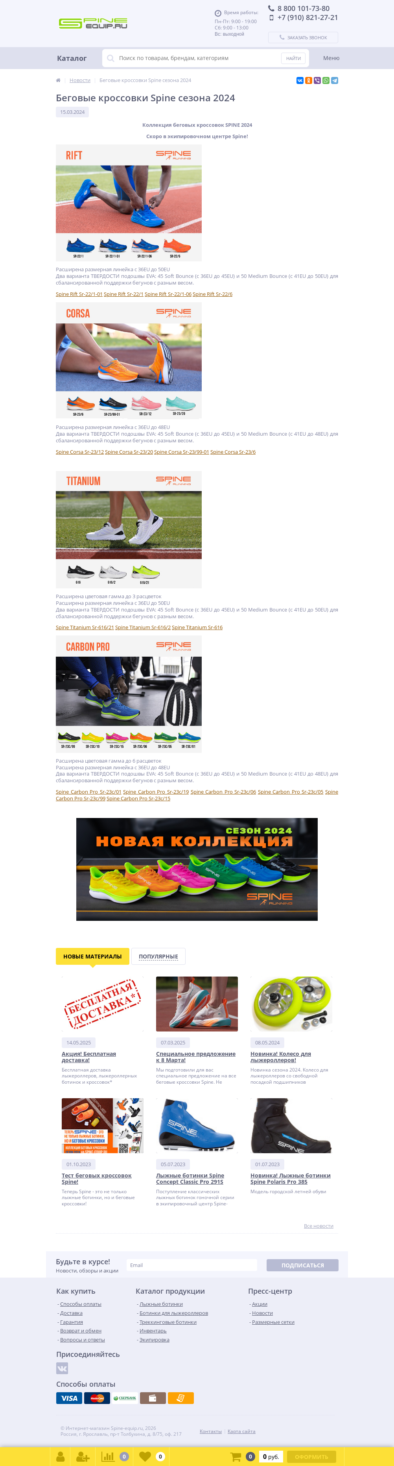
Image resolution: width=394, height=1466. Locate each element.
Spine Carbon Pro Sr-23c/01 (89, 791)
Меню (331, 58)
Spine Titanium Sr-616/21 (85, 627)
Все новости (318, 1226)
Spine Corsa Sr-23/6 (233, 451)
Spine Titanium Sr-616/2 (143, 627)
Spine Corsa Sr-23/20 (129, 451)
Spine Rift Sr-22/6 (212, 294)
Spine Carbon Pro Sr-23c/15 (138, 798)
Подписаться (303, 1265)
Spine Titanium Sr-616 (197, 627)
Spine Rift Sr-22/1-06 (168, 294)
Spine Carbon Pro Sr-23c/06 (223, 791)
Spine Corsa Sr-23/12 (80, 451)
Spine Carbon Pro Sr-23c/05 (291, 791)
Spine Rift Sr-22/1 (124, 294)
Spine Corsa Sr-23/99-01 (181, 451)
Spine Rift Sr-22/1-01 (79, 294)
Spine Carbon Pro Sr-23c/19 (156, 791)
